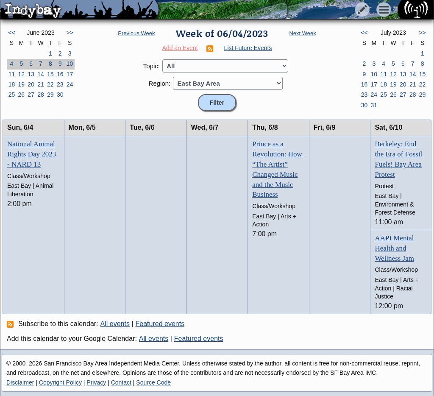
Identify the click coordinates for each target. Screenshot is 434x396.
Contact (121, 382)
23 (60, 84)
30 (60, 94)
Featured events (160, 323)
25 (11, 94)
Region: (160, 83)
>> (69, 32)
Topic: (151, 66)
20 (31, 84)
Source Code (153, 382)
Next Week (302, 33)
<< (11, 32)
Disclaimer (20, 382)
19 (21, 84)
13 (31, 74)
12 (21, 74)
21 (40, 84)
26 (21, 94)
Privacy (96, 382)
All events (115, 323)
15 (50, 74)
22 (50, 84)
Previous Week (136, 33)
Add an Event (180, 48)
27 (31, 94)
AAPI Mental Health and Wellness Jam (394, 248)
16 (60, 74)
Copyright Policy (60, 382)
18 (11, 84)
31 (373, 105)
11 (11, 74)
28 (40, 94)
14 (40, 74)
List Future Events (248, 48)
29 (50, 94)
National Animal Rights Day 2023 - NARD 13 (31, 154)
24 (70, 84)
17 (70, 74)
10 (70, 63)
